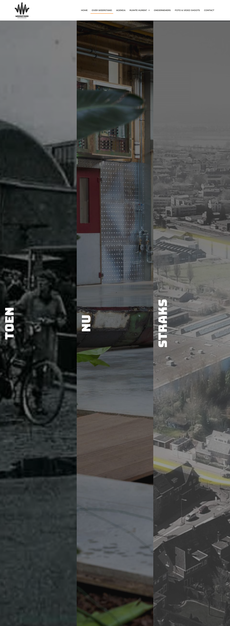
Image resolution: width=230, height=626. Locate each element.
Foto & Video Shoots (187, 10)
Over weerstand (102, 10)
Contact (209, 10)
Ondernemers (162, 10)
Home (84, 10)
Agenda (120, 10)
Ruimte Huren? (140, 10)
